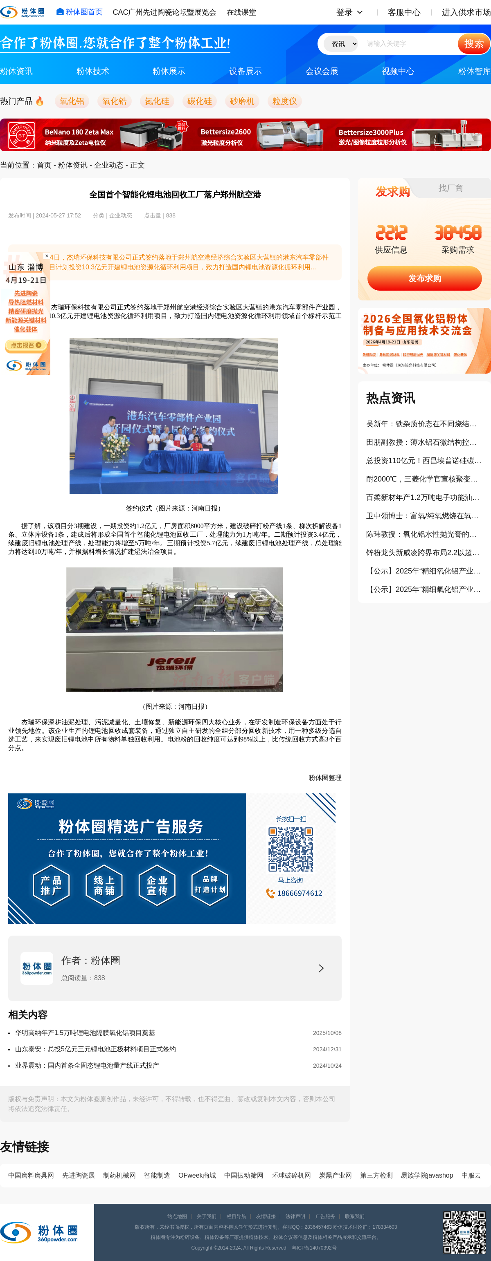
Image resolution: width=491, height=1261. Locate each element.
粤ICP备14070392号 (314, 1247)
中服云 (471, 1175)
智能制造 (157, 1175)
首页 (44, 165)
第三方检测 (376, 1175)
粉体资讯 (16, 71)
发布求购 (424, 278)
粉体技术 (93, 71)
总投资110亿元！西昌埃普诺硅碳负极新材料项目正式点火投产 (424, 461)
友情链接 (266, 1216)
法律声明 (295, 1216)
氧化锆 (114, 100)
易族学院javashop (427, 1175)
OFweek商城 (197, 1175)
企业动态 (109, 165)
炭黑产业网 (335, 1175)
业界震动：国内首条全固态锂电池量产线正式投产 (87, 1065)
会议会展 (322, 71)
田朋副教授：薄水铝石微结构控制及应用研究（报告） (424, 442)
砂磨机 (242, 100)
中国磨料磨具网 (31, 1175)
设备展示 (245, 71)
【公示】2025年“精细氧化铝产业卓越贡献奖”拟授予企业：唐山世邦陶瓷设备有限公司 (424, 589)
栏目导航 (236, 1216)
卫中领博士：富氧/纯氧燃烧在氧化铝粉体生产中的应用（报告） (424, 516)
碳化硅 (199, 100)
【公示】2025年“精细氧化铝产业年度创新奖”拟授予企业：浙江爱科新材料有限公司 (424, 571)
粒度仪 (285, 100)
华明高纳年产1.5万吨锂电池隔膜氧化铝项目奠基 (85, 1032)
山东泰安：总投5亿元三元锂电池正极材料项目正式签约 (95, 1049)
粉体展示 (169, 71)
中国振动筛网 (244, 1175)
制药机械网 (119, 1175)
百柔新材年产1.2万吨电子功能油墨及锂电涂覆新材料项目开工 (424, 497)
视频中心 (398, 71)
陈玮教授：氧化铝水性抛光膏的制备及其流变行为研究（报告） (424, 534)
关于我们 (206, 1216)
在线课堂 (241, 12)
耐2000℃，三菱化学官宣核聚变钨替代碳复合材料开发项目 (424, 479)
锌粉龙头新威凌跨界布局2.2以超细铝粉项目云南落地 (424, 553)
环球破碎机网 (291, 1175)
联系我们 (355, 1216)
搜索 (474, 43)
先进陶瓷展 (78, 1175)
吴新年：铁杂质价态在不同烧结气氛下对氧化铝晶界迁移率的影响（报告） (424, 424)
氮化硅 (157, 100)
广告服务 (325, 1216)
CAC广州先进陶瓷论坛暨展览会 (164, 12)
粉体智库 (474, 71)
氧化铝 (72, 100)
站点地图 (177, 1216)
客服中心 (404, 12)
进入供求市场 (466, 12)
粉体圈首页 (79, 12)
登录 (344, 12)
